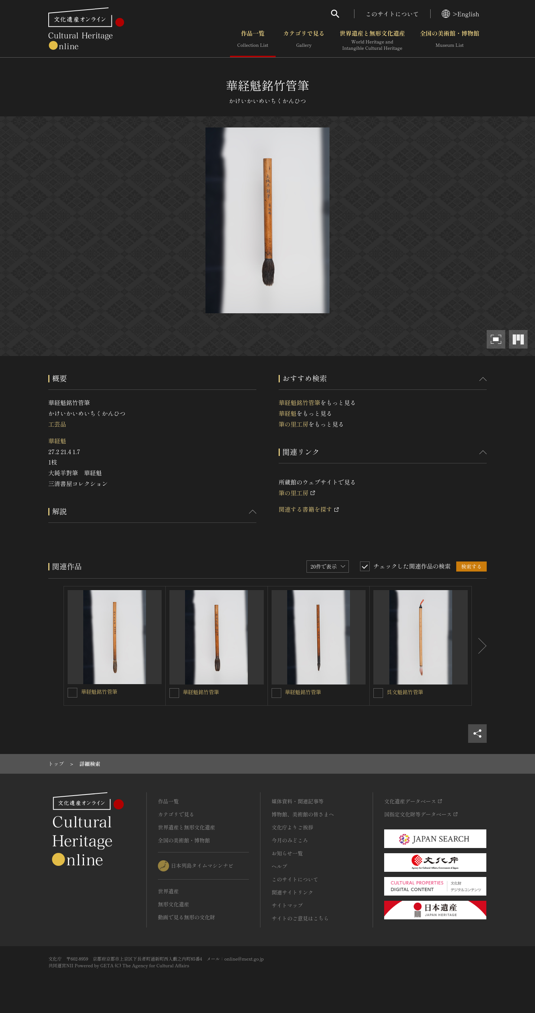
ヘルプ (279, 866)
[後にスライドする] (479, 646)
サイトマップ (287, 905)
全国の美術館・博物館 (449, 40)
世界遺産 (168, 891)
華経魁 (57, 440)
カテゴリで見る (304, 40)
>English (460, 13)
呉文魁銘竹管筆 (405, 692)
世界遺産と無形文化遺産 (372, 40)
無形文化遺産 (173, 904)
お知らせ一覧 (287, 853)
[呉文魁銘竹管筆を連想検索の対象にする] (378, 693)
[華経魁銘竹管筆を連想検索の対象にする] (72, 693)
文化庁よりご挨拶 (292, 827)
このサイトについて (392, 13)
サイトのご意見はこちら (300, 918)
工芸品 (57, 424)
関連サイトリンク (292, 892)
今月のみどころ (290, 840)
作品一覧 (252, 40)
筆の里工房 (293, 424)
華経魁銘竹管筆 (299, 402)
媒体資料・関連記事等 (298, 801)
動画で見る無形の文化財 (186, 917)
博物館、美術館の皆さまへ (303, 814)
